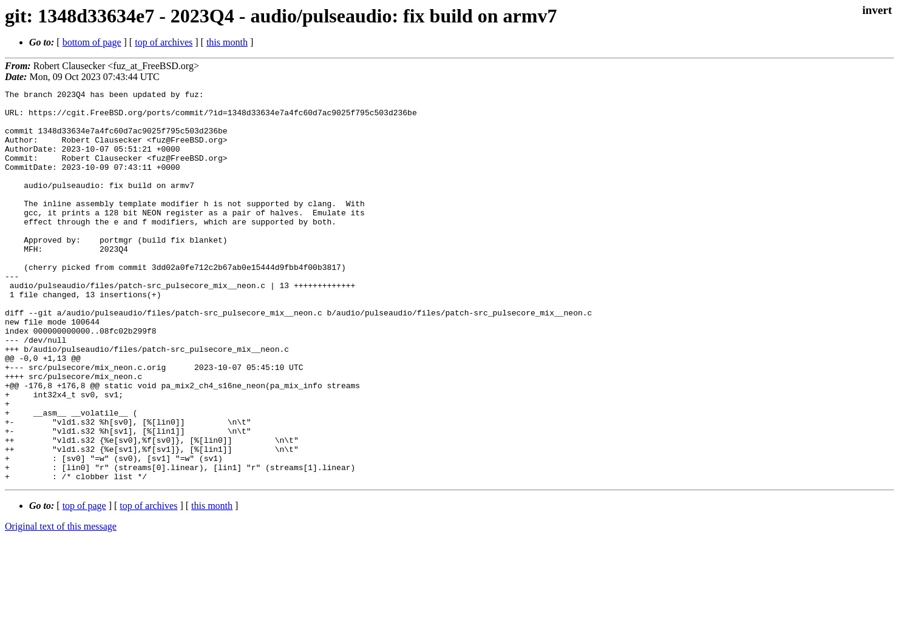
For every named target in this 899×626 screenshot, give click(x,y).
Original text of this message (61, 604)
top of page (84, 584)
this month (227, 42)
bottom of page (92, 42)
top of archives (163, 42)
